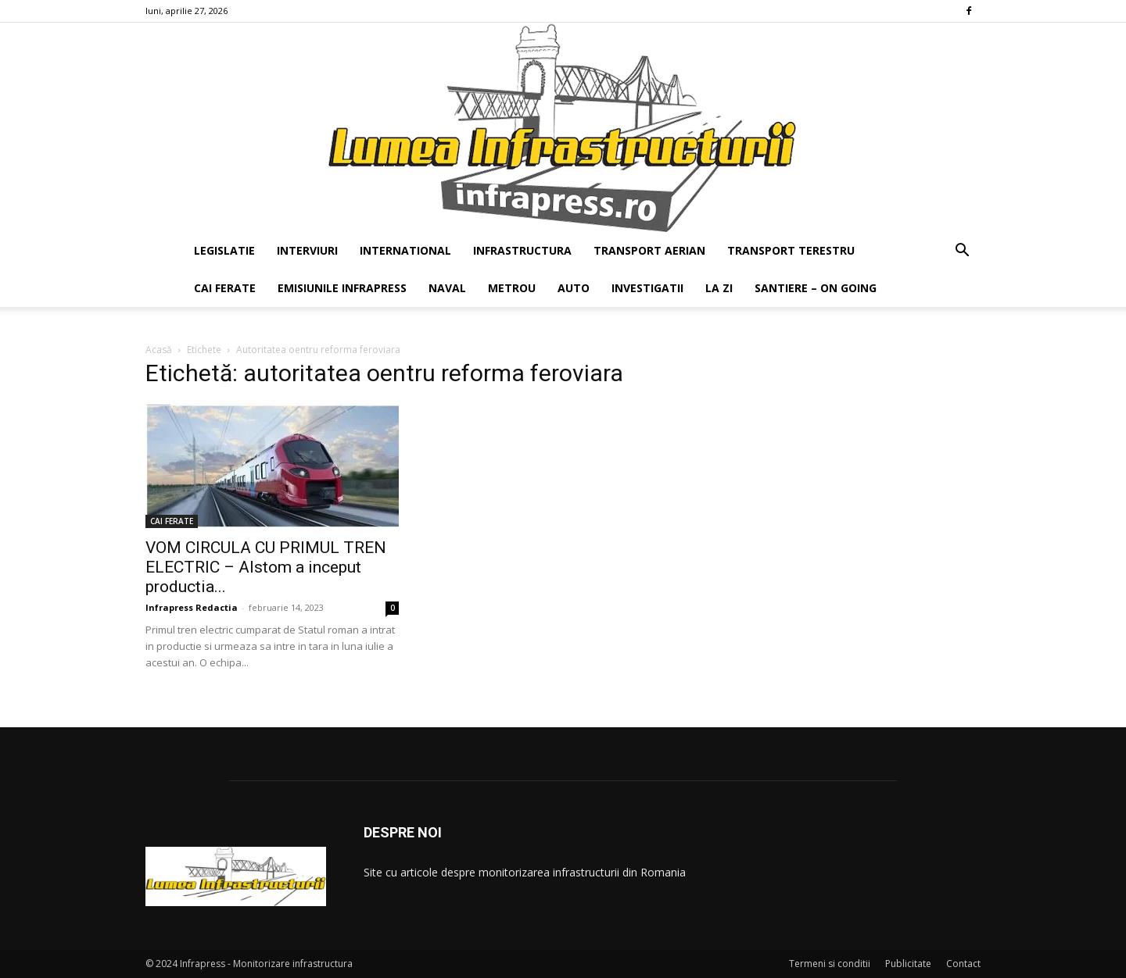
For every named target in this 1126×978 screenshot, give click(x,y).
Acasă (158, 349)
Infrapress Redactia (191, 607)
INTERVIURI (307, 250)
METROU (512, 287)
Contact (963, 963)
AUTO (574, 287)
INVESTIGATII (647, 287)
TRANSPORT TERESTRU (791, 250)
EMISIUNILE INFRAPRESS (342, 287)
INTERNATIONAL (405, 250)
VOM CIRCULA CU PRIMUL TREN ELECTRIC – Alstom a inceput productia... (265, 567)
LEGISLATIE (224, 250)
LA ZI (719, 287)
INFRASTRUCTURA (522, 250)
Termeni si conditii (829, 963)
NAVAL (447, 287)
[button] (962, 251)
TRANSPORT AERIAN (649, 250)
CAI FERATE (225, 287)
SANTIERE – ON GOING (816, 287)
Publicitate (908, 963)
